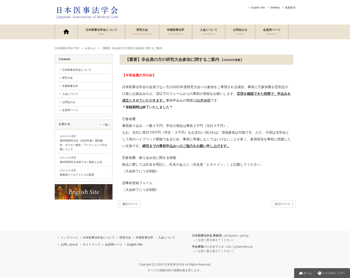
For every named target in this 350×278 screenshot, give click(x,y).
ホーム (307, 273)
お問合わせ (240, 31)
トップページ (69, 237)
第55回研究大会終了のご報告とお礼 (81, 162)
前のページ (130, 204)
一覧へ (106, 124)
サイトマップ (91, 244)
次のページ (282, 204)
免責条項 (290, 7)
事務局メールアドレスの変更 (77, 174)
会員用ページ (271, 31)
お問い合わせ (69, 244)
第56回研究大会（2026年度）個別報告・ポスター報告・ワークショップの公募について (83, 145)
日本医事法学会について (101, 31)
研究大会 (142, 31)
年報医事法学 (175, 31)
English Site (258, 7)
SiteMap (275, 7)
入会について (208, 31)
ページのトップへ (333, 273)
